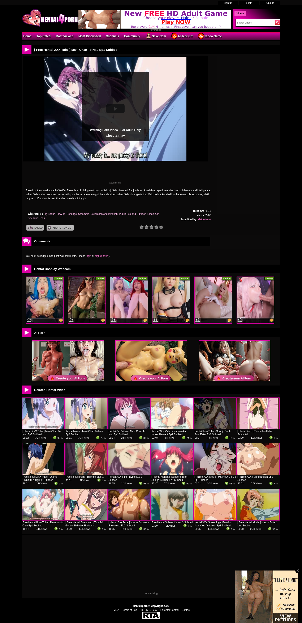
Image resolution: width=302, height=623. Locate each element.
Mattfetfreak (204, 219)
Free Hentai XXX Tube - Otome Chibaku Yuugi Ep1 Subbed (39, 478)
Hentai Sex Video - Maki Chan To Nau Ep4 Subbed (126, 433)
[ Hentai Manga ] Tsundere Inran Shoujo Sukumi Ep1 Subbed (169, 478)
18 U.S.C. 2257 (148, 610)
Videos (240, 13)
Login (249, 2)
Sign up (228, 2)
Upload (270, 2)
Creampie (83, 213)
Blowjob (60, 213)
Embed (35, 228)
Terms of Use (129, 610)
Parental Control (169, 610)
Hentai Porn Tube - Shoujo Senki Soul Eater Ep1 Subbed (212, 433)
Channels (112, 36)
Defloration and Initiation (103, 213)
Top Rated (43, 36)
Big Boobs (49, 213)
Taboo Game (210, 36)
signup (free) (102, 255)
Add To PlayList (60, 228)
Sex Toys (33, 218)
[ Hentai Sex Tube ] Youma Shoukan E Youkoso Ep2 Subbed (128, 524)
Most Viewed (64, 36)
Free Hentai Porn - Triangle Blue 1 (84, 476)
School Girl (153, 213)
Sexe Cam (155, 36)
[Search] (254, 22)
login (88, 255)
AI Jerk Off (182, 36)
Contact (186, 610)
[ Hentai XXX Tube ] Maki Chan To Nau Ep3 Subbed (41, 433)
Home (27, 36)
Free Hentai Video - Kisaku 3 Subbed (172, 522)
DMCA (115, 610)
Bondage (72, 213)
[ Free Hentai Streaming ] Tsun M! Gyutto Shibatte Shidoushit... (84, 524)
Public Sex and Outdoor (132, 213)
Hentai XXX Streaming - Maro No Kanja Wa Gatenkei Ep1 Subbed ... (213, 524)
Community (132, 36)
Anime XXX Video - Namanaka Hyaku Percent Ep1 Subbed (168, 433)
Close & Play (115, 135)
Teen (42, 218)
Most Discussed (89, 36)
